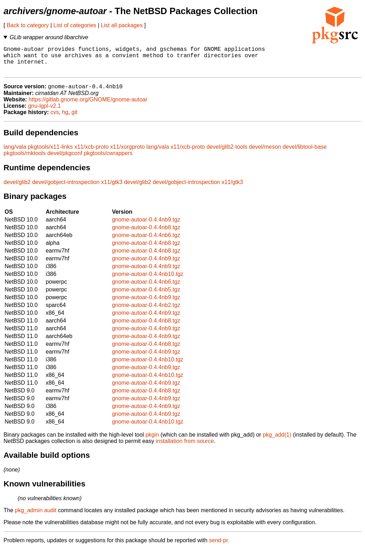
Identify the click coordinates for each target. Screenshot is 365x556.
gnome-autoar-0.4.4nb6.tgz (146, 242)
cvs (55, 119)
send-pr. (219, 547)
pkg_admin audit (35, 517)
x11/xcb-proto (91, 153)
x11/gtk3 (111, 189)
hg (65, 119)
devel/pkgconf (64, 160)
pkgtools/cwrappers (108, 160)
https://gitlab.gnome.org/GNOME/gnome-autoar (88, 106)
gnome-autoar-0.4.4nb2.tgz (146, 312)
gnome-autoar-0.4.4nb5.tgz (146, 296)
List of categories (74, 25)
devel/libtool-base (305, 153)
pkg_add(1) (277, 441)
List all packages (122, 25)
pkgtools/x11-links (50, 153)
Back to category (28, 25)
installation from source (185, 448)
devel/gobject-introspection (65, 189)
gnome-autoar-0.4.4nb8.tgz (146, 234)
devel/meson (265, 153)
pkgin (152, 441)
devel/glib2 (17, 189)
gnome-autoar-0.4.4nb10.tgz (147, 281)
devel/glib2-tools (227, 153)
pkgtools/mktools (25, 160)
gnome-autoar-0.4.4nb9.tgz (146, 226)
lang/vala (15, 153)
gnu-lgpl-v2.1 (44, 113)
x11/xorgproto (127, 153)
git (74, 119)
